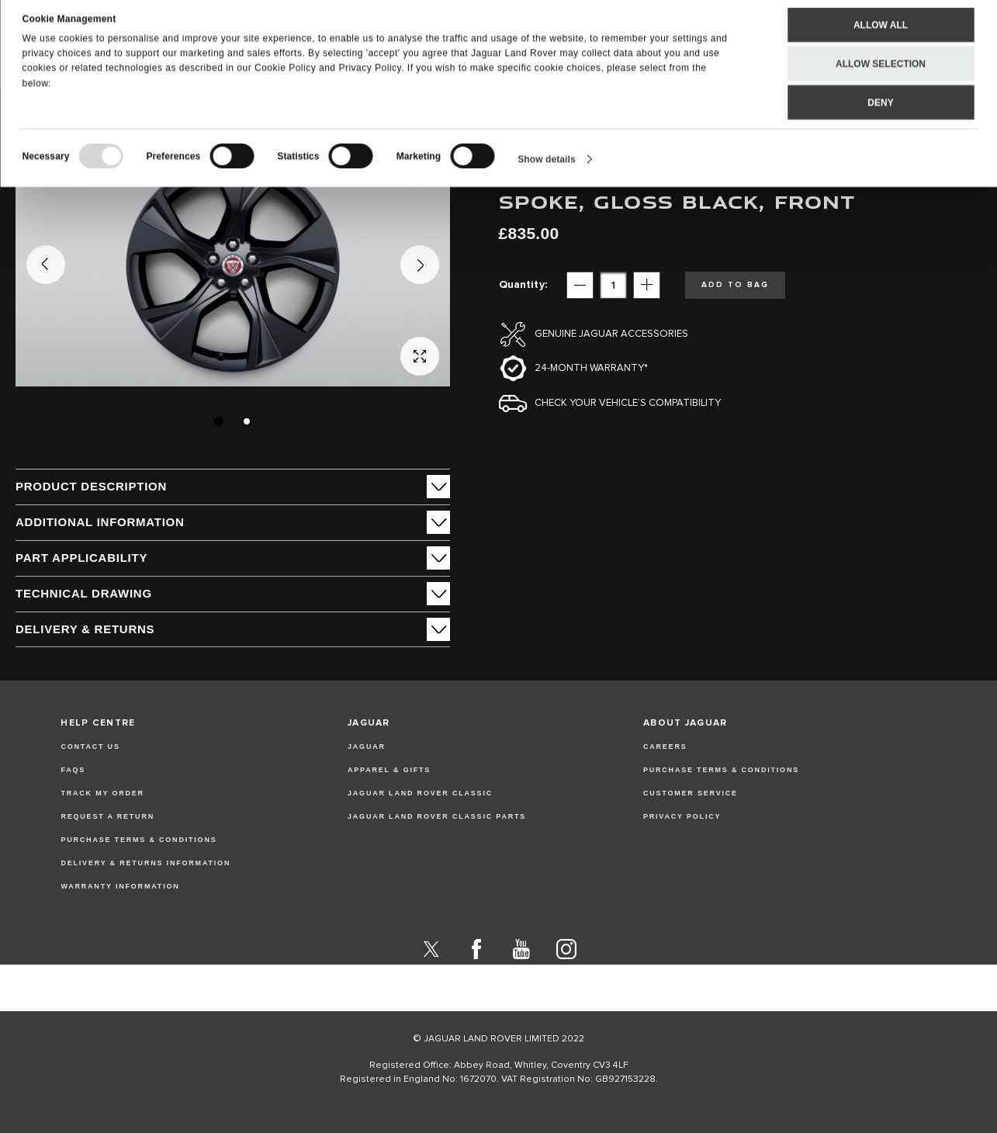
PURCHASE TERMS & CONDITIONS (721, 770)
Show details (547, 170)
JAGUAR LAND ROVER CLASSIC (420, 793)
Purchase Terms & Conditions (138, 840)
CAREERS (665, 746)
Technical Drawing (84, 593)
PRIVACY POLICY (682, 816)
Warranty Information (120, 886)
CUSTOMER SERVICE (690, 793)
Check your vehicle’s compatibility (628, 403)
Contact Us (90, 746)
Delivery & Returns (85, 629)
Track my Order (102, 793)
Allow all (880, 35)
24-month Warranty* (591, 368)
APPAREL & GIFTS (389, 770)
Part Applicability (81, 557)
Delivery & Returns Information (145, 863)
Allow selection (881, 74)
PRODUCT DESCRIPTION (91, 486)
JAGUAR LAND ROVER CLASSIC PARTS (437, 816)
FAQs (73, 770)
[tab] (233, 486)
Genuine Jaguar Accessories (611, 334)
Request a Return (107, 816)
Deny (880, 113)
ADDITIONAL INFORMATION (100, 521)
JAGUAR (367, 746)
